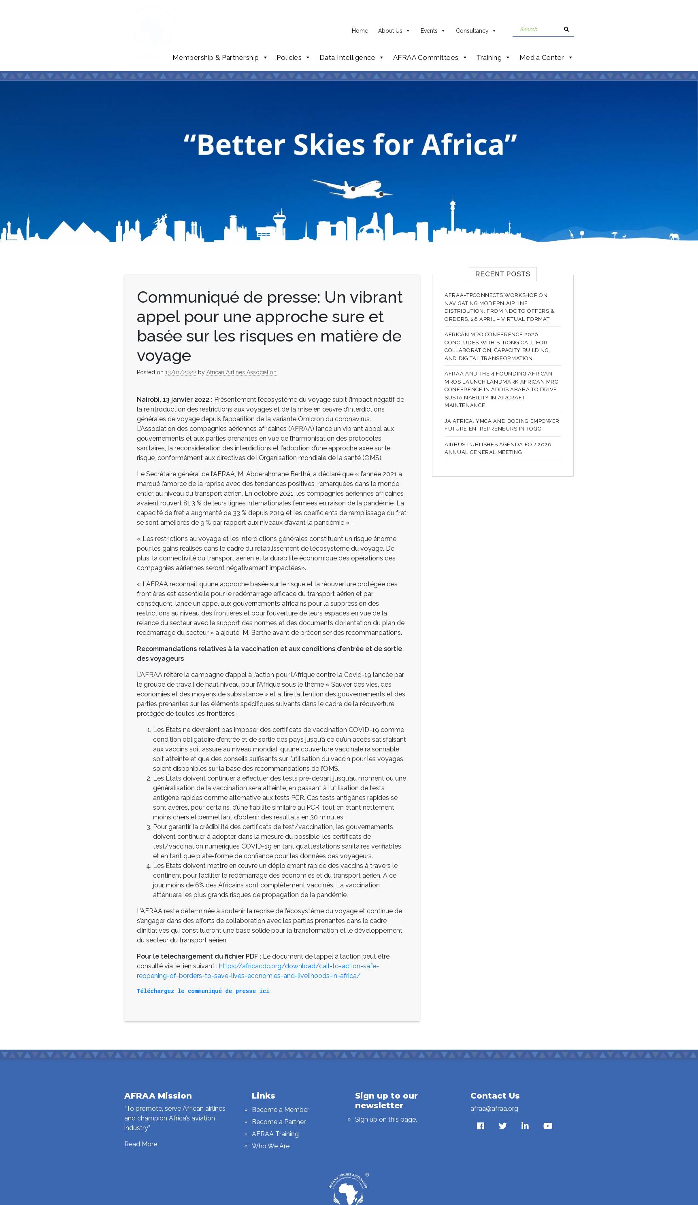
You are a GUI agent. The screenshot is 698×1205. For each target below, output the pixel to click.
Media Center (546, 57)
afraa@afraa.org (494, 1108)
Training (493, 57)
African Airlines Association (241, 372)
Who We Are (270, 1146)
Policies (294, 57)
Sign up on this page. (386, 1119)
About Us (394, 29)
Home (360, 31)
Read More (140, 1144)
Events (433, 29)
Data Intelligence (352, 57)
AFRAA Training (275, 1134)
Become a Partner (279, 1122)
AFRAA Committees (430, 57)
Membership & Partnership (220, 57)
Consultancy (476, 29)
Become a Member (280, 1110)
